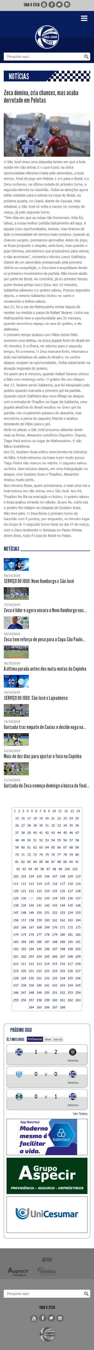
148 (23, 912)
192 (16, 949)
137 (78, 898)
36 (77, 825)
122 (31, 891)
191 (78, 941)
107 (54, 876)
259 (47, 1000)
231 (39, 978)
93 (24, 869)
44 (59, 832)
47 (77, 832)
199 (70, 949)
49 (23, 840)
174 (16, 934)
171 (62, 927)
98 (54, 869)
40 (35, 832)
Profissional (35, 1039)
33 (59, 825)
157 (23, 920)
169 (47, 927)
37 (17, 832)
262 (70, 1000)
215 (54, 963)
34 (65, 825)
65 (53, 847)
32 (53, 825)
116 (54, 883)
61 (29, 847)
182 (78, 934)
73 (35, 854)
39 (29, 832)
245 (78, 985)
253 (70, 992)
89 (65, 861)
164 (78, 920)
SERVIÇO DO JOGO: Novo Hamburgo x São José (39, 581)
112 (23, 883)
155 (78, 912)
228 (16, 978)
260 (54, 1000)
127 (70, 891)
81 (17, 861)
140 (31, 905)
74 (41, 854)
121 (23, 891)
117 (62, 883)
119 (78, 883)
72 (29, 854)
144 (62, 905)
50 (29, 840)
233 (54, 978)
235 (70, 978)
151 (47, 912)
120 (16, 891)
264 (31, 1007)
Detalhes (73, 1060)
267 (54, 1007)
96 (42, 869)
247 (23, 992)
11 (60, 811)
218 (78, 963)
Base (48, 1039)
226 (70, 971)
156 (16, 920)
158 (31, 920)
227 (78, 971)
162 (62, 920)
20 (47, 818)
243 (62, 985)
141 (39, 905)
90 (71, 861)
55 (59, 840)
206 (54, 956)
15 (17, 818)
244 (70, 985)
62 (35, 847)
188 (54, 941)
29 (35, 825)
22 (59, 818)
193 (23, 949)
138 (16, 905)
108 (62, 876)
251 (54, 992)
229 (23, 978)
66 (59, 847)
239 (31, 985)
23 (65, 818)
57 (71, 840)
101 (75, 869)
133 (47, 898)
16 (23, 818)
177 (39, 934)
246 (16, 992)
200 (78, 949)
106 (47, 876)
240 (39, 985)
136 (70, 898)
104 (31, 876)
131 (31, 898)
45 (65, 832)
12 (66, 811)
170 (54, 927)
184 (23, 941)
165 (16, 927)
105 (39, 876)
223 (47, 971)
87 (53, 861)
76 (53, 854)
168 (39, 927)
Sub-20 (58, 1039)
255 (16, 1000)
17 (29, 818)
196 (47, 949)
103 (23, 876)
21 (53, 818)
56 (65, 840)
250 (47, 992)
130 (23, 898)
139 (23, 905)
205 (47, 956)
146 (78, 905)
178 (47, 934)
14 (78, 811)
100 (67, 869)
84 (35, 861)
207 (62, 956)
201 (16, 956)
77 (59, 854)
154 (70, 912)
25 (77, 818)
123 (39, 891)
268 (62, 1007)
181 (70, 934)
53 (47, 840)
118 (70, 883)
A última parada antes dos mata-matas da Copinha (45, 669)
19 (41, 818)
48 (17, 840)
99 (60, 869)
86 (47, 861)
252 (62, 992)
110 (78, 876)
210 (16, 963)
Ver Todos (80, 1114)
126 (62, 891)
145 (70, 905)
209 (78, 956)
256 (23, 1000)
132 (39, 898)
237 (16, 985)
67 (65, 847)
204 (39, 956)
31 (47, 825)
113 (31, 883)
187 (47, 941)
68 (71, 847)
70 (17, 854)
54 (53, 840)
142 (47, 905)
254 (78, 992)
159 (39, 920)
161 (54, 920)
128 (78, 891)
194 (31, 949)
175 (23, 934)
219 (16, 971)
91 (77, 861)
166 (23, 927)
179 (54, 934)
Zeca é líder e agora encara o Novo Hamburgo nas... (45, 610)
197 (54, 949)
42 (47, 832)
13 (72, 811)
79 (71, 854)
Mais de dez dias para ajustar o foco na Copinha (42, 756)
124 (47, 891)
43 (53, 832)
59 (17, 847)
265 (39, 1007)
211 (23, 963)
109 (70, 876)
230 (31, 978)
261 (62, 1000)
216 (62, 963)
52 (41, 840)
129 (16, 898)
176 (31, 934)
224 (54, 971)
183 (16, 941)
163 (70, 920)
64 (47, 847)
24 (71, 818)
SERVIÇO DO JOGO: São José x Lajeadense (36, 698)
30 (41, 825)
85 (41, 861)
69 (77, 847)
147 (16, 912)
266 (47, 1007)
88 (59, 861)
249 (39, 992)
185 (31, 941)
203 (31, 956)
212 (31, 963)
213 (39, 963)
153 (62, 912)
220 (23, 971)
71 (23, 854)
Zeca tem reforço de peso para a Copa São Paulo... (44, 639)
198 (62, 949)
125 (54, 891)
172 (70, 927)
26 (17, 825)
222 (39, 971)
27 (23, 825)
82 (23, 861)
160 (47, 920)
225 (62, 971)
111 (16, 883)
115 (47, 883)
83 (29, 861)
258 (39, 1000)
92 (18, 869)
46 (71, 832)
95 (36, 869)
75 (47, 854)
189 (62, 941)
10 (54, 811)
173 (78, 927)
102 (16, 876)
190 (70, 941)
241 (47, 985)
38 (23, 832)
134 (54, 898)
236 (78, 978)
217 (70, 963)
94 (30, 869)
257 (31, 1000)
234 (62, 978)
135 (62, 898)
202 (23, 956)
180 (62, 934)
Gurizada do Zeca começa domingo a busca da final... (46, 785)
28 (29, 825)
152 (54, 912)
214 (47, 963)
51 (35, 840)
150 (39, 912)
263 (78, 1000)
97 (48, 869)
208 (70, 956)
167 (31, 927)
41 (41, 832)
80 (77, 854)
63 (41, 847)
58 (77, 840)
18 (35, 818)
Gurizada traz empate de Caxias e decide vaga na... (45, 727)
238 (23, 985)
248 (31, 992)
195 (39, 949)
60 (23, 847)
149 (31, 912)
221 (31, 971)
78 (65, 854)
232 (47, 978)
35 (71, 825)
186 (39, 941)
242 (54, 985)
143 (54, 905)
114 (39, 883)
